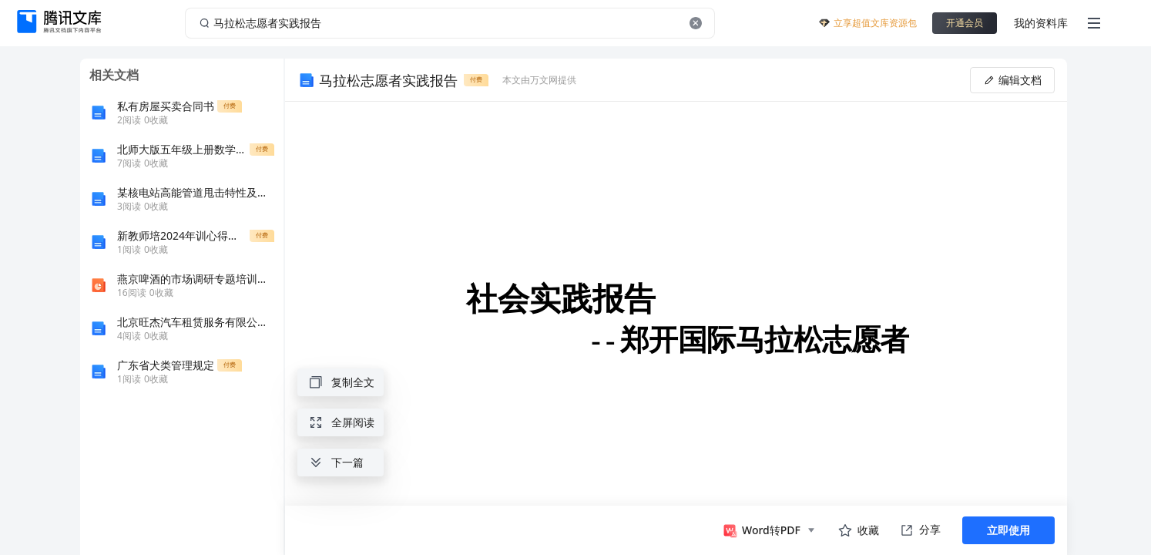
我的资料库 (1041, 22)
